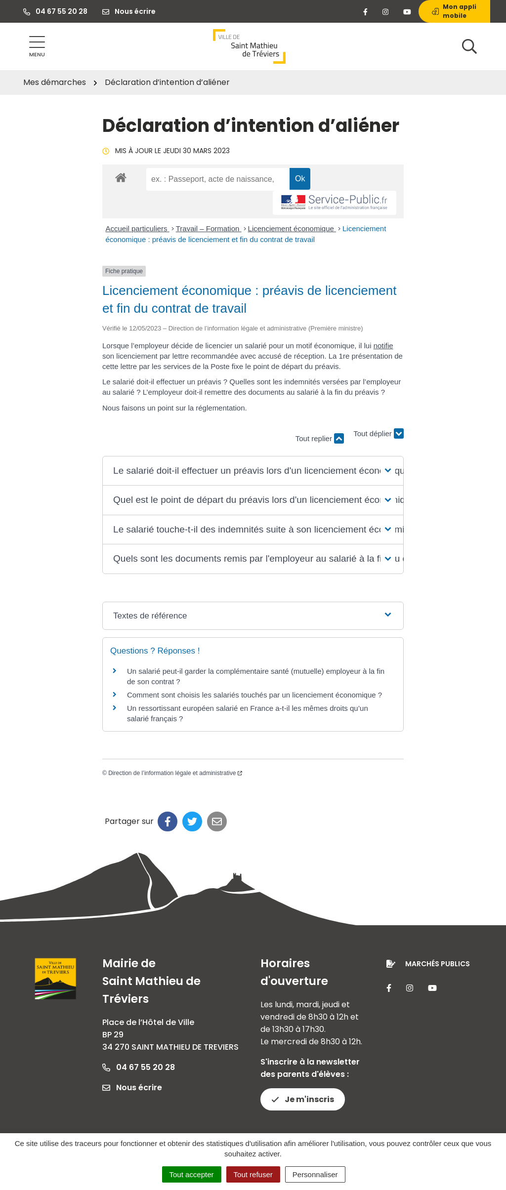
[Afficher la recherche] (469, 46)
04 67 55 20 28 (138, 1067)
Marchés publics (437, 964)
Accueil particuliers (137, 228)
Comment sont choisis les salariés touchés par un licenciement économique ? (254, 695)
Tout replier (319, 438)
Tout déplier (378, 434)
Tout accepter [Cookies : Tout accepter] (191, 1174)
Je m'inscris (302, 1099)
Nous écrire (132, 1087)
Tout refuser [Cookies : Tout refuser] (253, 1174)
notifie (383, 345)
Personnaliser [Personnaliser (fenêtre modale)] (315, 1174)
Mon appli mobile (454, 11)
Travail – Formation (209, 228)
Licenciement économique (292, 228)
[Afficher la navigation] (37, 46)
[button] (253, 471)
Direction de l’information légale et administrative (175, 773)
